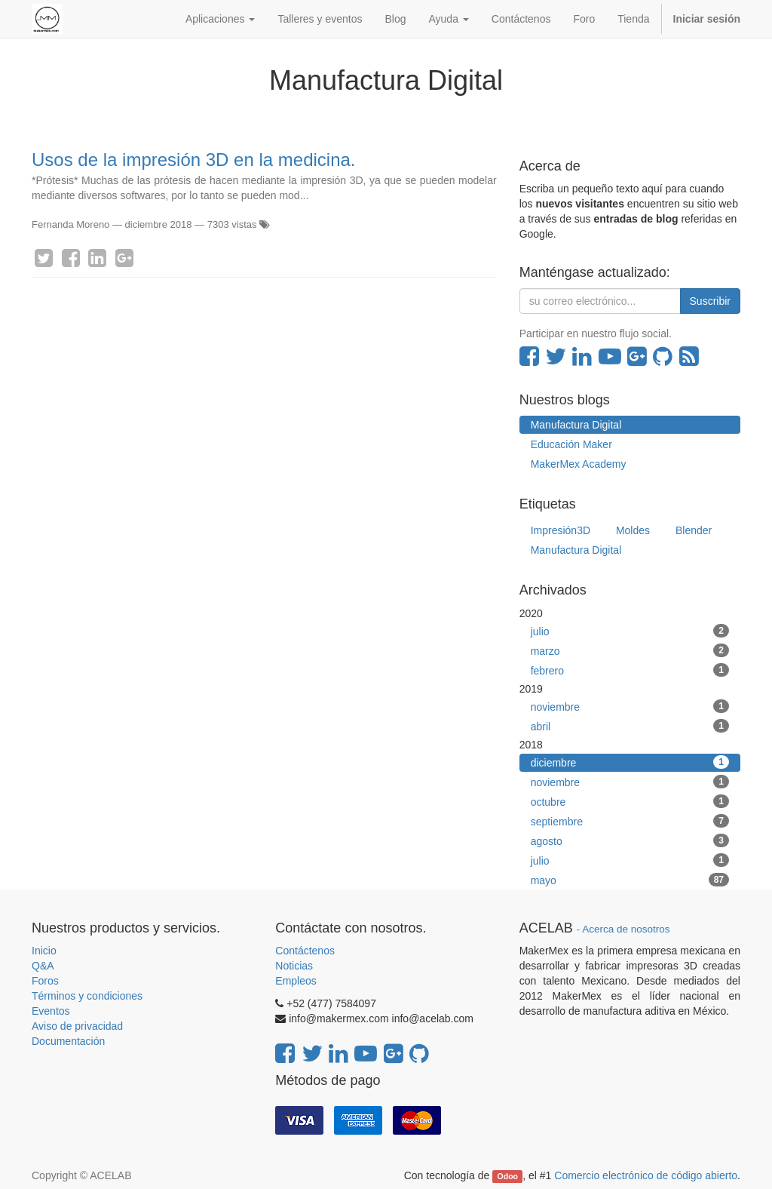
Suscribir (710, 301)
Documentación (68, 1041)
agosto (630, 840)
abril (630, 726)
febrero (630, 670)
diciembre (630, 762)
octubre (630, 801)
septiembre (630, 821)
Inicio (44, 951)
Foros (45, 981)
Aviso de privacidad (77, 1026)
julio (630, 631)
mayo (630, 879)
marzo (630, 650)
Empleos (295, 981)
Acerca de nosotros (625, 929)
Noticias (294, 966)
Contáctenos (305, 951)
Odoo (508, 1176)
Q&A (43, 966)
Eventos (51, 1011)
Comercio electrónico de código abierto (645, 1175)
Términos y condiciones (87, 996)
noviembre (630, 706)
